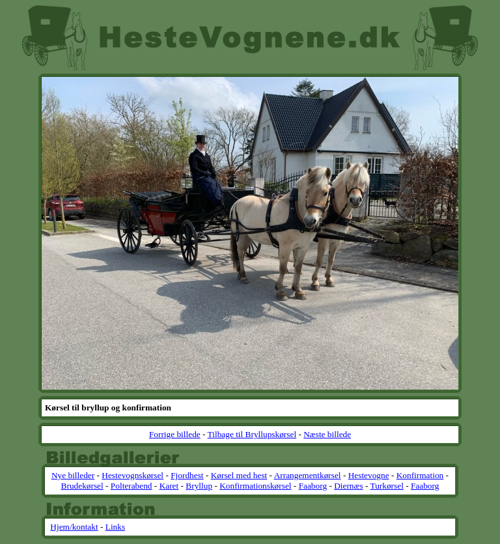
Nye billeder (72, 475)
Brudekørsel (82, 486)
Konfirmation (420, 475)
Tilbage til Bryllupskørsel (252, 434)
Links (115, 527)
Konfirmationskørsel (255, 486)
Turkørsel (386, 486)
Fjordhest (187, 475)
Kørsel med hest (239, 475)
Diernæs (348, 486)
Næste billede (327, 434)
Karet (169, 486)
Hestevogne (368, 475)
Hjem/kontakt (74, 527)
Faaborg (313, 486)
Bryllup (199, 486)
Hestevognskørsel (132, 475)
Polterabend (131, 486)
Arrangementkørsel (307, 475)
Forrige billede (175, 434)
